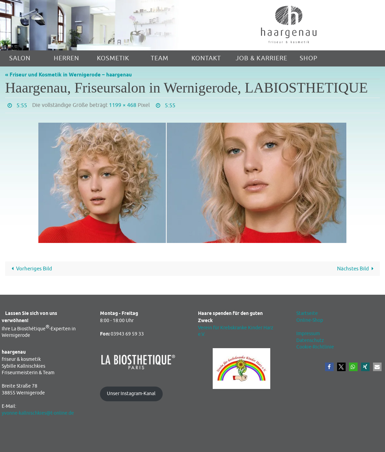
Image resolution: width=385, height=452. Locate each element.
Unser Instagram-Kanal (131, 393)
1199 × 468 (122, 105)
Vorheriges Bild (30, 269)
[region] (96, 25)
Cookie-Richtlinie (315, 347)
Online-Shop (309, 320)
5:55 (21, 105)
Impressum (308, 334)
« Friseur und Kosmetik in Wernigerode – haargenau (68, 75)
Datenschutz (310, 340)
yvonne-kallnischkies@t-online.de (38, 413)
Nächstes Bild (356, 269)
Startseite (307, 313)
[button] (329, 367)
